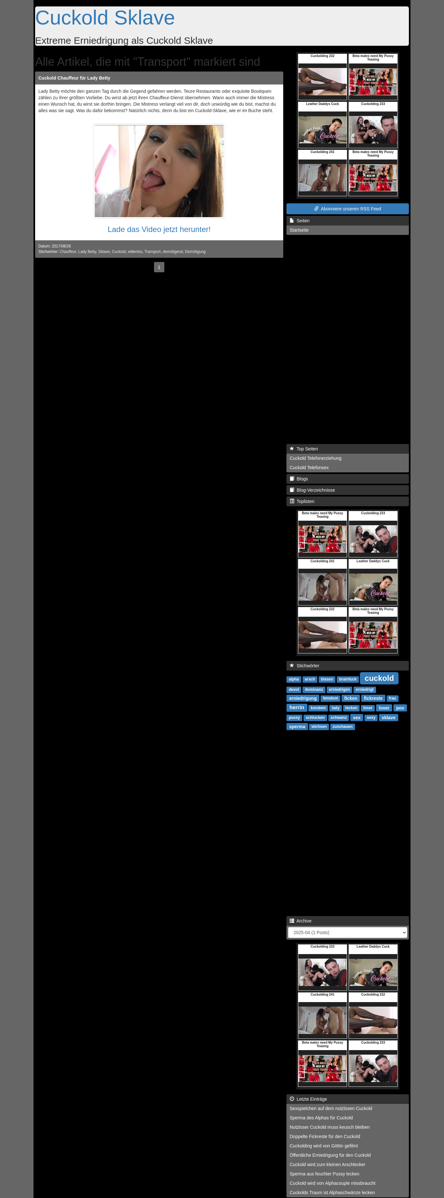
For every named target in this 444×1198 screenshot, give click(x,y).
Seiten (299, 220)
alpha (294, 679)
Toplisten (302, 501)
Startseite (299, 230)
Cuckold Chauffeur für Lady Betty (74, 78)
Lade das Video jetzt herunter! (159, 229)
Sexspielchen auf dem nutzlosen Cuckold (331, 1108)
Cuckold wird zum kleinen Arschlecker (327, 1164)
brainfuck (347, 679)
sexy (371, 717)
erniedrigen (339, 689)
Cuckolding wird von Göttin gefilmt (324, 1145)
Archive (301, 920)
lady (336, 708)
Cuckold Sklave (105, 17)
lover (384, 707)
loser (367, 708)
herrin (297, 707)
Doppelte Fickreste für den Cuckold (325, 1136)
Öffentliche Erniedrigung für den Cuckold (330, 1155)
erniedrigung (303, 697)
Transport (152, 251)
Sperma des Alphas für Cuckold (321, 1117)
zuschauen (342, 726)
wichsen (319, 726)
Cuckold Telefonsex (309, 467)
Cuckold (119, 251)
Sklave (104, 251)
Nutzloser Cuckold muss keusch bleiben (330, 1127)
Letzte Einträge (308, 1099)
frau (392, 698)
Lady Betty (87, 251)
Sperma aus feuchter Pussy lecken (324, 1173)
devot (294, 689)
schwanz (339, 717)
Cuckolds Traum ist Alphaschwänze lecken (332, 1192)
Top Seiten (304, 448)
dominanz (314, 689)
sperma (297, 726)
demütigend (173, 251)
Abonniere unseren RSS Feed (347, 208)
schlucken (315, 717)
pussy (294, 717)
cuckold (379, 677)
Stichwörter (304, 665)
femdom (330, 698)
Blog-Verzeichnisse (312, 490)
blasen (327, 679)
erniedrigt (364, 689)
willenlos (135, 251)
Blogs (299, 478)
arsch (310, 679)
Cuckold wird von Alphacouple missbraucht (332, 1183)
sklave (389, 717)
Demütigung (195, 251)
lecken (351, 708)
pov (400, 707)
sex (357, 717)
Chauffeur (68, 251)
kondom (318, 708)
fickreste (373, 697)
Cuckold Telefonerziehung (316, 458)
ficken (350, 697)
